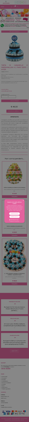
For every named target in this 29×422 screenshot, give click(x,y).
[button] (14, 219)
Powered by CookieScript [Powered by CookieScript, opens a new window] (14, 221)
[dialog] (14, 211)
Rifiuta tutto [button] (14, 216)
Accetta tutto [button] (14, 213)
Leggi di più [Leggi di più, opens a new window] (18, 210)
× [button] (23, 200)
